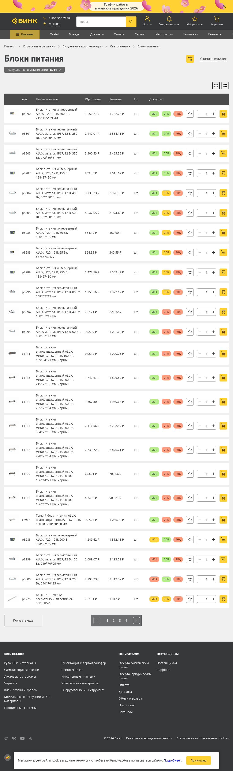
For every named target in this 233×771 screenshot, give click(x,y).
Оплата (119, 34)
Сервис (140, 34)
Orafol (54, 34)
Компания (190, 34)
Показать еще (23, 620)
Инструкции (164, 34)
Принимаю (199, 760)
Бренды (74, 34)
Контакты (215, 34)
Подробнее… (173, 760)
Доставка (97, 34)
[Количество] (206, 114)
